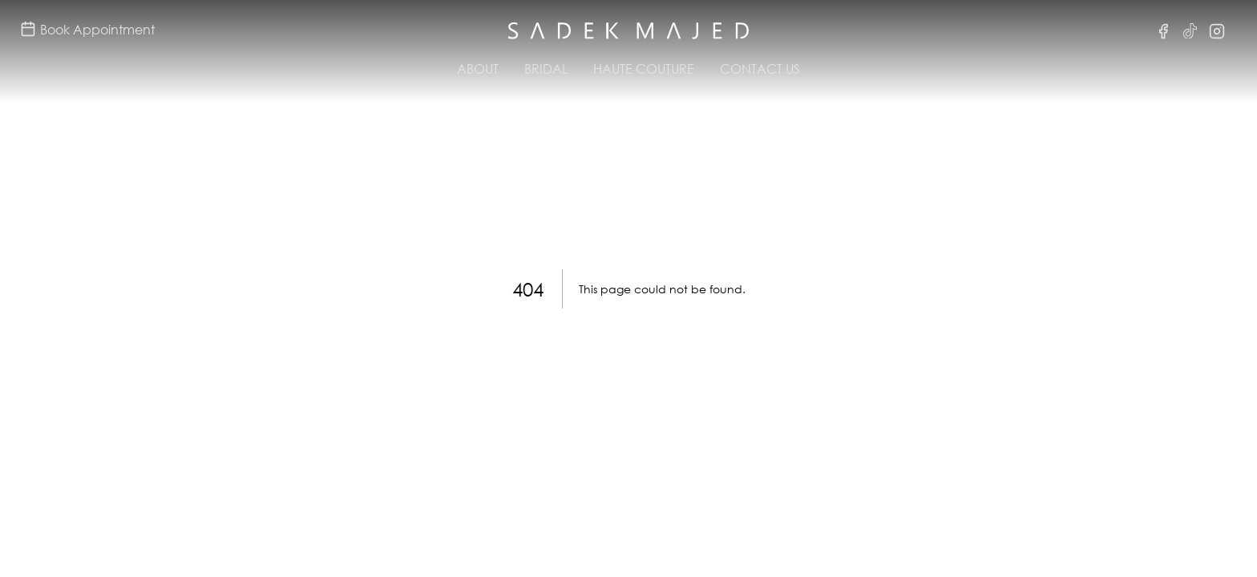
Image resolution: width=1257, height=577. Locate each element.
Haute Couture (643, 68)
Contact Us (760, 68)
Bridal (546, 68)
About (478, 68)
